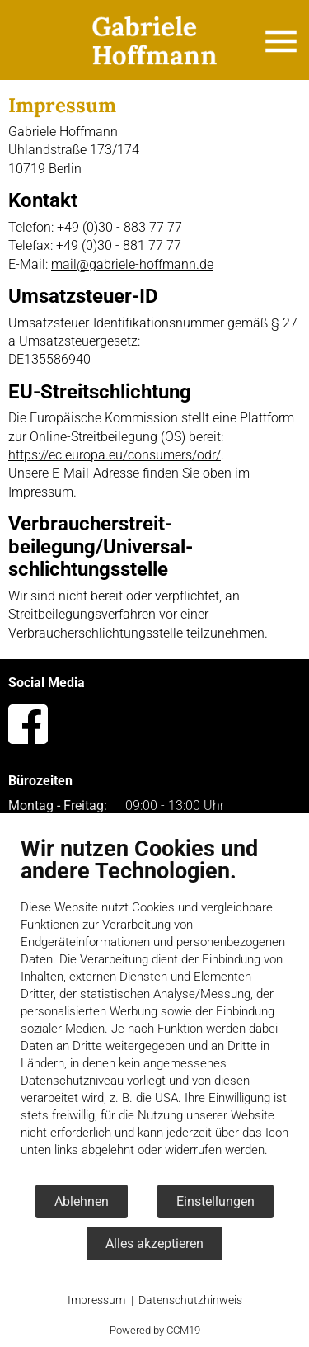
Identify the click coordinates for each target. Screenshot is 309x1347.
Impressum (96, 1300)
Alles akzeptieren (154, 1243)
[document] (154, 1009)
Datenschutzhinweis (190, 1300)
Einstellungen (215, 1201)
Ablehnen (81, 1201)
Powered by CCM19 (155, 1330)
